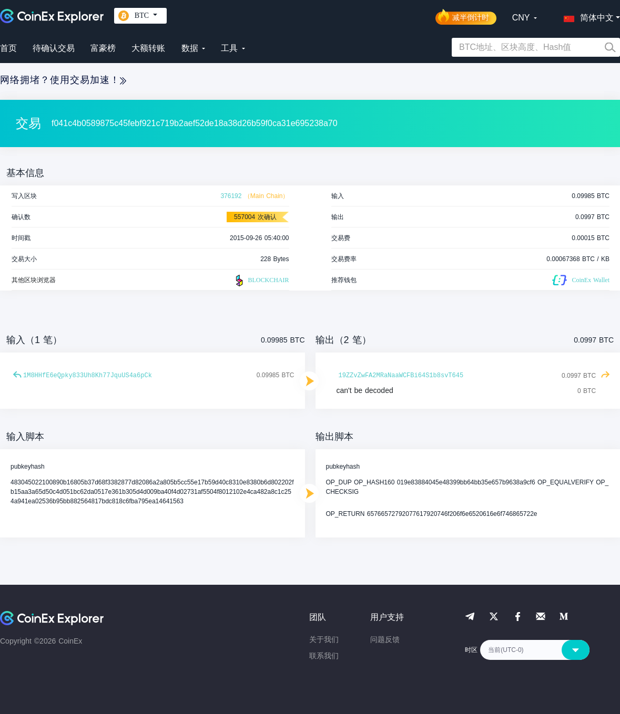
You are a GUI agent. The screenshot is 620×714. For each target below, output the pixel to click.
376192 (230, 196)
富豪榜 (103, 48)
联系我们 (324, 655)
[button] (586, 16)
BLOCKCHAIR (261, 280)
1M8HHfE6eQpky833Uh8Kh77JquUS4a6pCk (87, 375)
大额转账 (148, 48)
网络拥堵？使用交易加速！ (63, 80)
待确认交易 (54, 48)
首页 (8, 48)
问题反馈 (385, 639)
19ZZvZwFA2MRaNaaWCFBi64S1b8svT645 (401, 375)
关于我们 (324, 639)
